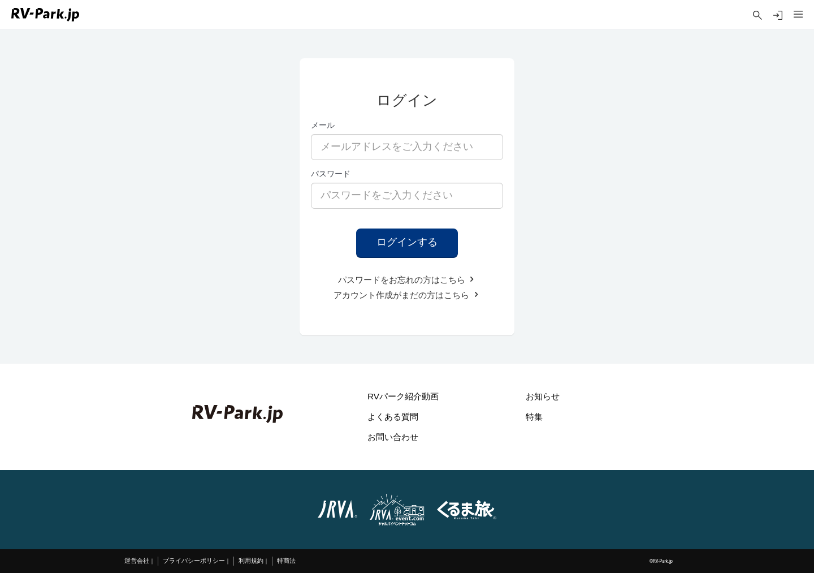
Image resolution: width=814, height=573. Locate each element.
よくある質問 (392, 416)
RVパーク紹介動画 (403, 396)
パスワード (330, 173)
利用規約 (251, 561)
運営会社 (136, 561)
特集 (534, 416)
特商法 (286, 561)
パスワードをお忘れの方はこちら (407, 280)
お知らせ (543, 396)
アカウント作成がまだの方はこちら (407, 295)
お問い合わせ (392, 437)
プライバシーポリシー (194, 561)
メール (323, 125)
